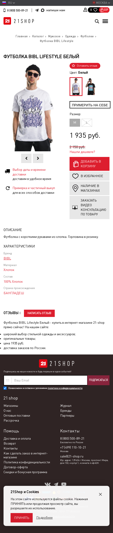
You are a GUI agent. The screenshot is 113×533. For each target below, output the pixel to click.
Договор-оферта (16, 467)
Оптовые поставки (17, 415)
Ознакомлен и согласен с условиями (45, 388)
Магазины (11, 405)
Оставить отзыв (87, 65)
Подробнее (44, 517)
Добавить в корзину (91, 164)
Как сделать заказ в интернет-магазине (26, 455)
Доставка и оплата (17, 438)
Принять (21, 518)
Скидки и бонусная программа (25, 472)
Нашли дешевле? (82, 152)
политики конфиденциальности (65, 388)
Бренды (65, 410)
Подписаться (98, 380)
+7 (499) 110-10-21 (73, 447)
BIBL (7, 258)
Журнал (65, 405)
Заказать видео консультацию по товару (93, 207)
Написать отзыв (39, 313)
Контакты (11, 448)
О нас (7, 410)
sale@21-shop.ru (71, 456)
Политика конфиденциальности (27, 462)
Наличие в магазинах (90, 188)
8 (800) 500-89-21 (17, 10)
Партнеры (67, 415)
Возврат (10, 443)
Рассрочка (11, 420)
